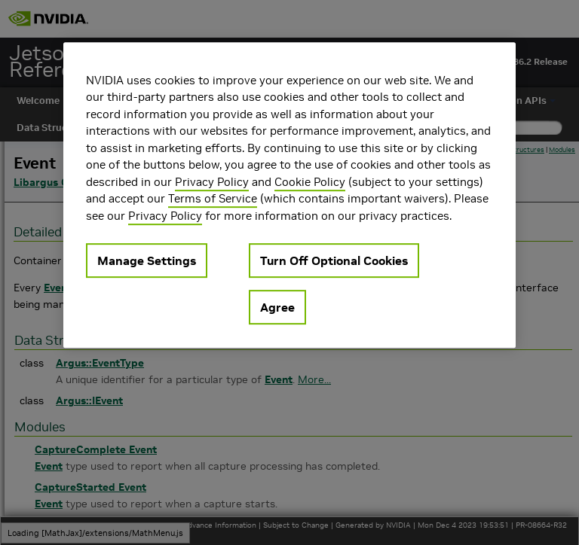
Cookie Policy (309, 182)
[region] (289, 195)
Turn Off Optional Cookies (334, 260)
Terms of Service (212, 198)
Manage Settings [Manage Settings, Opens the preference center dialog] (146, 260)
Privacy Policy (212, 182)
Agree (277, 307)
